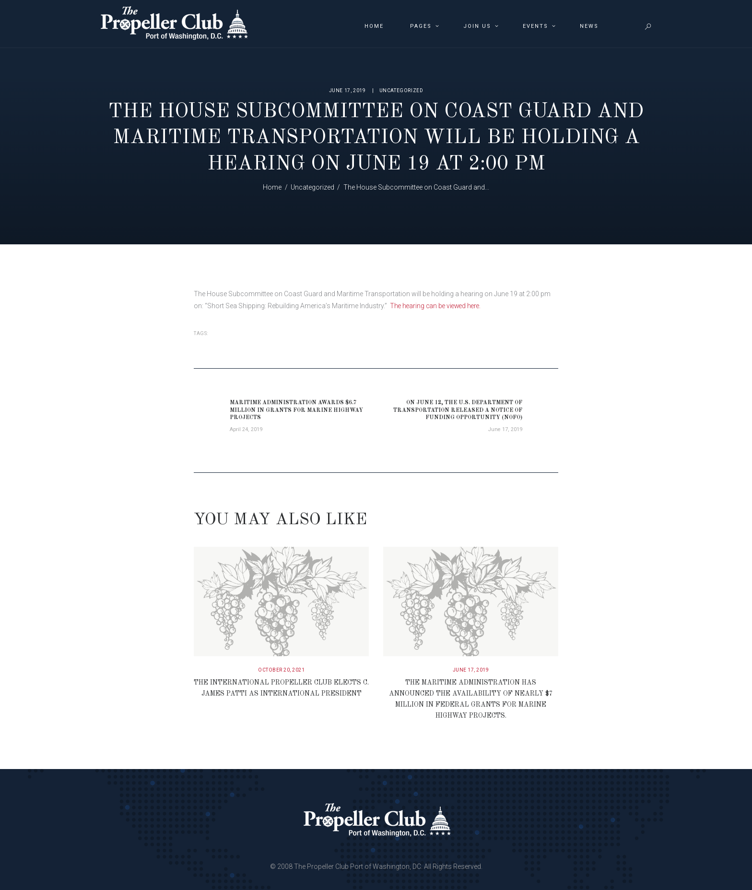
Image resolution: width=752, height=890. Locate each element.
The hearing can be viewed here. (437, 306)
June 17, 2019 (347, 90)
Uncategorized (401, 90)
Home (272, 187)
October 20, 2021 (281, 670)
